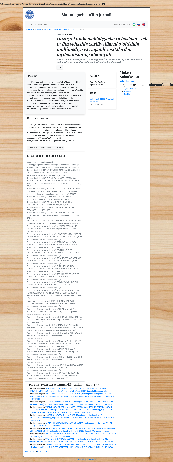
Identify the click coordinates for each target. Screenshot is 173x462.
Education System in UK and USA (59, 402)
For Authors (128, 91)
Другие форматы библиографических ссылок (45, 147)
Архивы (38, 24)
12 (45, 452)
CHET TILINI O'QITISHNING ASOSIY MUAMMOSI (65, 423)
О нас (45, 24)
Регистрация (119, 24)
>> (48, 452)
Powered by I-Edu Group (86, 460)
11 (42, 452)
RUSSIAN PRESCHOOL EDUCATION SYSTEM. (64, 394)
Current (31, 24)
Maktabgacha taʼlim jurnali (87, 14)
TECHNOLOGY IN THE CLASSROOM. (60, 439)
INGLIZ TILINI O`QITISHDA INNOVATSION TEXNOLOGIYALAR (70, 434)
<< (26, 452)
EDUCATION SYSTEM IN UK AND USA (61, 415)
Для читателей (130, 89)
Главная (29, 29)
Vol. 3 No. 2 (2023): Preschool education (59, 29)
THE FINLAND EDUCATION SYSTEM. (60, 444)
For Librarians (129, 94)
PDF (59, 67)
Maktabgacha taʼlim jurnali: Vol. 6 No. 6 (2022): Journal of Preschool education (81, 391)
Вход (129, 24)
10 (40, 452)
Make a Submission (127, 81)
